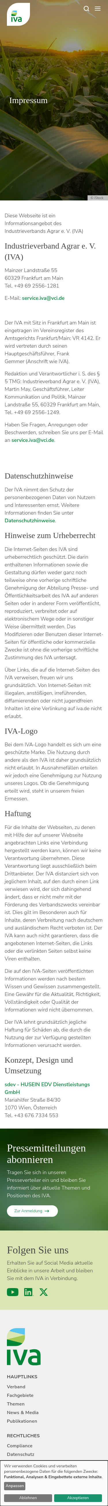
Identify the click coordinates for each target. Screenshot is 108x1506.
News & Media (23, 1412)
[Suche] (86, 8)
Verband (16, 1387)
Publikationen (22, 1421)
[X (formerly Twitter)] (43, 1292)
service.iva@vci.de (43, 298)
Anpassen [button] (15, 1486)
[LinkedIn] (29, 1292)
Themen (16, 1404)
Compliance (20, 1446)
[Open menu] (97, 8)
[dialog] (54, 1483)
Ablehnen (28, 1498)
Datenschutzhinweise (30, 520)
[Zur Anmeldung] (32, 1211)
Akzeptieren (78, 1498)
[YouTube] (12, 1292)
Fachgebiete (20, 1395)
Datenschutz (20, 1454)
